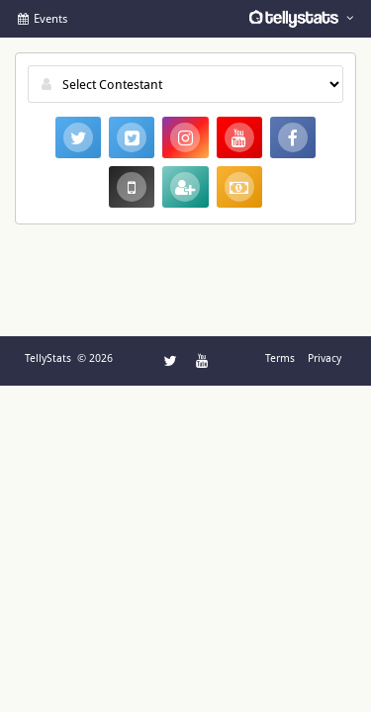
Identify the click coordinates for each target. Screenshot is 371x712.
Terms (280, 358)
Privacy (324, 358)
